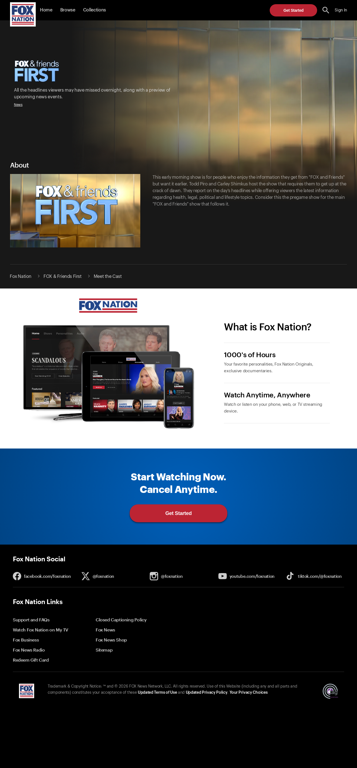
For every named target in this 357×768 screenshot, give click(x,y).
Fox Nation (21, 276)
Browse (67, 10)
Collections (94, 10)
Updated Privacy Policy (207, 693)
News (18, 104)
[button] (326, 10)
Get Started (293, 10)
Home (46, 10)
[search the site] (326, 10)
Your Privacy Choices (248, 693)
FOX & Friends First (62, 276)
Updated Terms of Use (157, 693)
